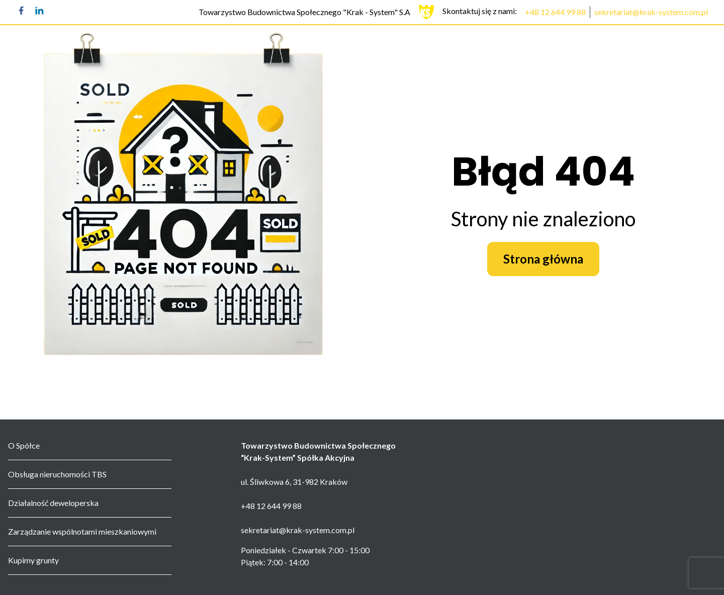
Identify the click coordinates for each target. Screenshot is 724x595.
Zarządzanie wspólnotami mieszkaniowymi (82, 531)
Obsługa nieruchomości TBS (57, 474)
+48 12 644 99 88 (555, 12)
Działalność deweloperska (53, 502)
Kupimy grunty (33, 560)
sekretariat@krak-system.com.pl (651, 12)
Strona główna (543, 258)
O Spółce (24, 445)
